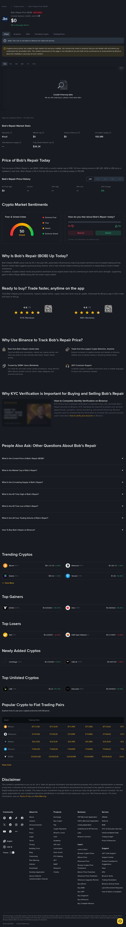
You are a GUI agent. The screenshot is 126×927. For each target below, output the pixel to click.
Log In (109, 4)
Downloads (33, 876)
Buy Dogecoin (83, 903)
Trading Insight (107, 844)
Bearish (81, 240)
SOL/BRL (89, 749)
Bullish (108, 240)
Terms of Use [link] (25, 804)
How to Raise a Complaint (111, 899)
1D (5, 72)
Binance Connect (84, 844)
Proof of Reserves (109, 848)
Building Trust (34, 856)
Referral (105, 829)
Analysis (17, 42)
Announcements (35, 833)
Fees (104, 876)
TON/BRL (89, 757)
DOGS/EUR (53, 764)
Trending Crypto (41, 42)
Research (57, 876)
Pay (55, 833)
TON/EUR (54, 757)
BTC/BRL (89, 734)
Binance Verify (107, 884)
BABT (56, 872)
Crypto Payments (60, 837)
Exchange (57, 825)
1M (16, 72)
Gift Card (57, 852)
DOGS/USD (36, 764)
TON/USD (36, 757)
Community (33, 864)
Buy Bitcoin (82, 892)
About (31, 825)
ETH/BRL (89, 742)
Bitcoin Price (82, 865)
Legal (31, 844)
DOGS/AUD (107, 764)
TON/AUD (107, 757)
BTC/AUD (107, 734)
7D (10, 72)
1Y (28, 72)
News (31, 837)
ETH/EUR (54, 742)
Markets (35, 4)
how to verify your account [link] (81, 423)
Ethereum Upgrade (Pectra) (88, 888)
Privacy (32, 852)
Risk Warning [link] (40, 804)
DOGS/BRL (89, 764)
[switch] (12, 860)
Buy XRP (81, 899)
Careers (32, 829)
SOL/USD (36, 749)
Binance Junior (59, 840)
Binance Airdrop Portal (110, 892)
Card (55, 844)
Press (31, 840)
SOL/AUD (107, 749)
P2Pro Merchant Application (88, 829)
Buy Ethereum (83, 907)
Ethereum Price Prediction (87, 884)
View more (6, 772)
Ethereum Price (83, 869)
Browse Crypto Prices (86, 861)
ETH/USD (36, 742)
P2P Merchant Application (87, 825)
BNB (103, 833)
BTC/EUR (54, 734)
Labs (79, 840)
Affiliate (104, 825)
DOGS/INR (71, 764)
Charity (56, 880)
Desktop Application (37, 880)
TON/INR (71, 757)
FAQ (28, 42)
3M (22, 72)
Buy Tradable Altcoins (86, 911)
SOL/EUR (54, 749)
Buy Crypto (25, 4)
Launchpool (58, 856)
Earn (64, 4)
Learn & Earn (82, 857)
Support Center (108, 865)
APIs (103, 880)
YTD (34, 72)
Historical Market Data (110, 840)
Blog (31, 860)
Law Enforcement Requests (112, 895)
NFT (55, 868)
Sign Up (118, 4)
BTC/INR (71, 734)
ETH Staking (58, 864)
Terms (31, 848)
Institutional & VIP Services (88, 837)
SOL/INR (71, 749)
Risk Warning (34, 868)
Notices (32, 872)
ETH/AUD (107, 742)
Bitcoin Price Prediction (86, 880)
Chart (6, 42)
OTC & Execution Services (112, 837)
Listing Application (84, 833)
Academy (57, 848)
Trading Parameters (109, 888)
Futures (54, 4)
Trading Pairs (59, 42)
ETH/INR (71, 742)
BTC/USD (36, 734)
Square (73, 4)
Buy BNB (81, 895)
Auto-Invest (58, 860)
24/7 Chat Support (109, 861)
